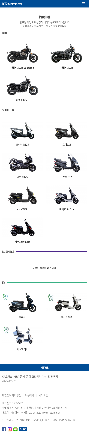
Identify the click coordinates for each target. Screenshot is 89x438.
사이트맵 (43, 395)
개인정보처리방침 (11, 395)
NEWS (45, 368)
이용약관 (30, 395)
